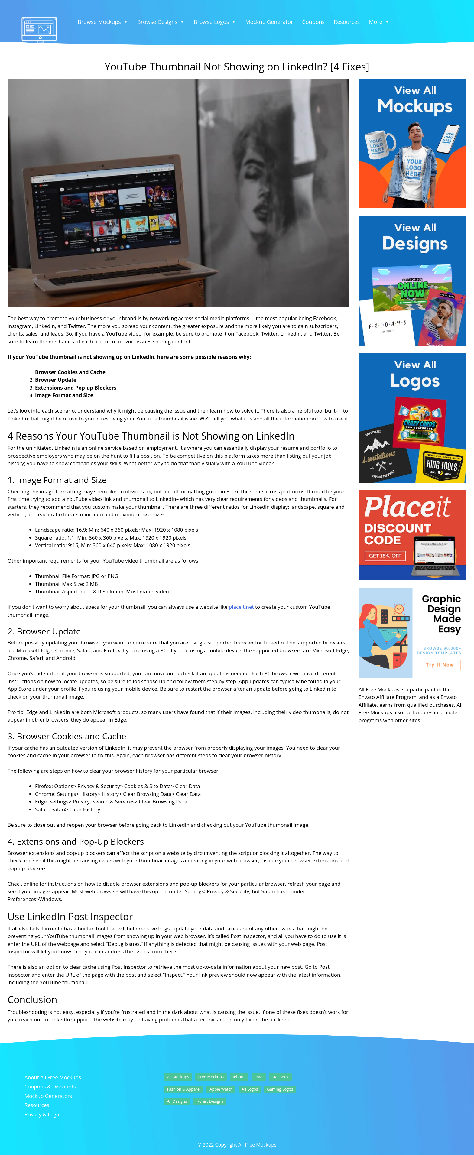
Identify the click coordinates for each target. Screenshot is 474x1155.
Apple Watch (220, 1089)
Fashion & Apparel (184, 1089)
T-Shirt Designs (209, 1101)
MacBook (280, 1076)
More (379, 21)
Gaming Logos (280, 1089)
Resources (347, 21)
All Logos (250, 1089)
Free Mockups (211, 1076)
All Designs (177, 1101)
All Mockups (178, 1076)
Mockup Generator (269, 21)
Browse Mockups (103, 21)
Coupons (313, 21)
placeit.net (241, 606)
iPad (258, 1076)
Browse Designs (161, 21)
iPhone (239, 1076)
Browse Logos (215, 21)
